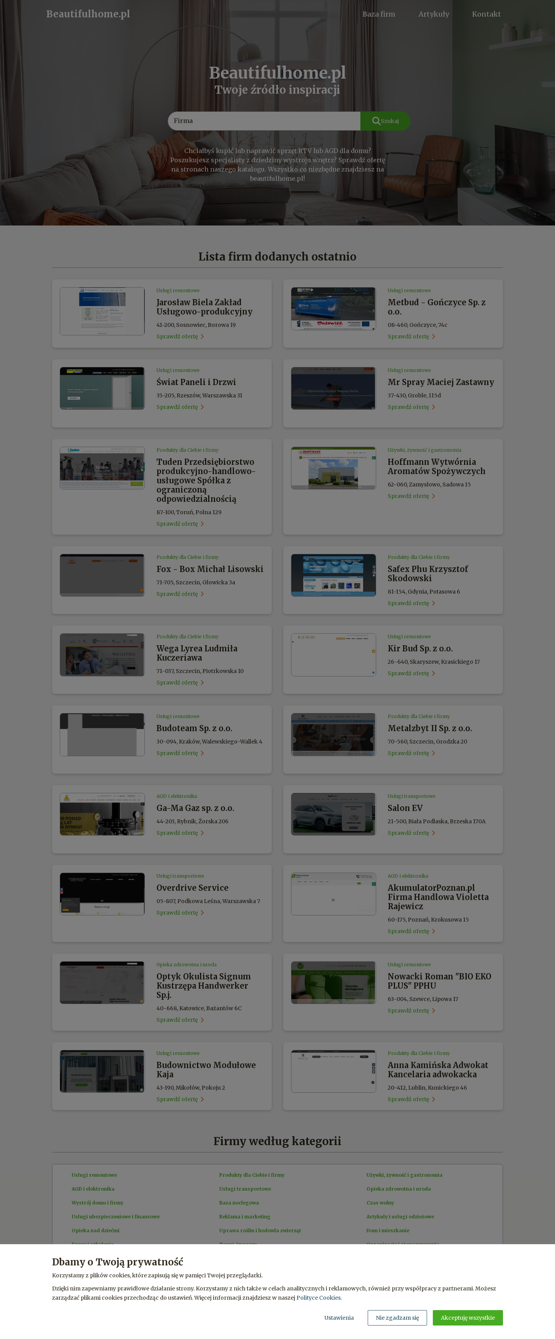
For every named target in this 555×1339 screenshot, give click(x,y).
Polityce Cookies (318, 1297)
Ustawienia (339, 1317)
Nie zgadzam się (397, 1317)
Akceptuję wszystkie (468, 1317)
